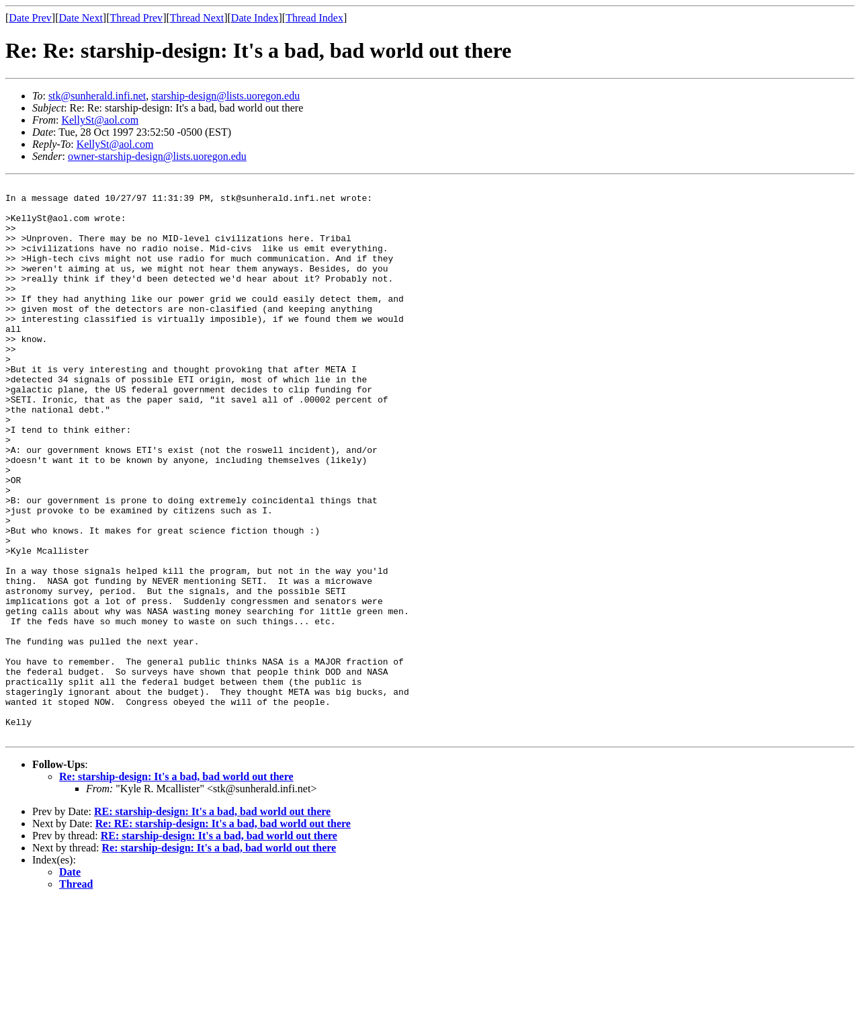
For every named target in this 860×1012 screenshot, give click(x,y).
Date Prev (30, 18)
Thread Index (314, 18)
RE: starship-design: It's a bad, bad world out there (212, 922)
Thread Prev (136, 18)
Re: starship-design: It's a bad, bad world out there (176, 887)
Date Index (255, 18)
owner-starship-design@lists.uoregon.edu (157, 156)
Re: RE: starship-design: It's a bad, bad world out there (223, 934)
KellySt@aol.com (99, 120)
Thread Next (197, 18)
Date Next (81, 18)
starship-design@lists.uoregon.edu (225, 95)
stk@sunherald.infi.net (97, 95)
